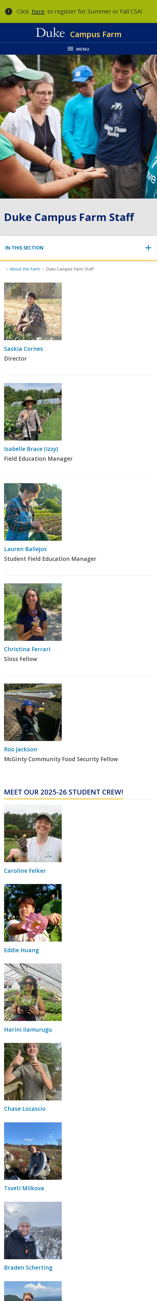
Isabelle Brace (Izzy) (31, 449)
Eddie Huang (21, 950)
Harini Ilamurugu (28, 1029)
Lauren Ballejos (25, 549)
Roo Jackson (20, 749)
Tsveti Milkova (24, 1188)
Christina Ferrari (27, 649)
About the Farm (25, 269)
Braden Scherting (28, 1267)
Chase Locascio (25, 1109)
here (38, 11)
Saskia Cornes (23, 349)
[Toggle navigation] (78, 248)
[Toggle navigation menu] (78, 48)
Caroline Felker (25, 871)
